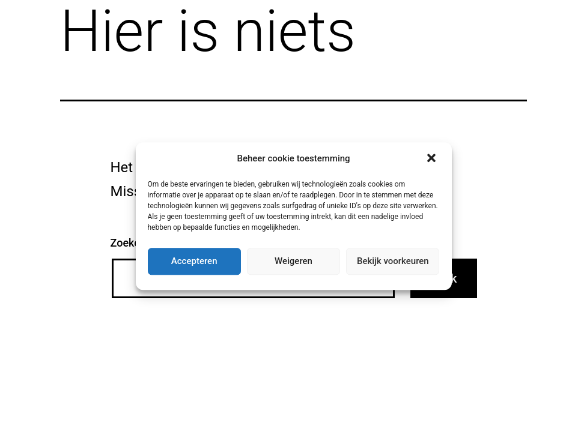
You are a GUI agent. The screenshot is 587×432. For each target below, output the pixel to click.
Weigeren (293, 261)
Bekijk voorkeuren (393, 261)
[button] (432, 159)
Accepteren (194, 261)
